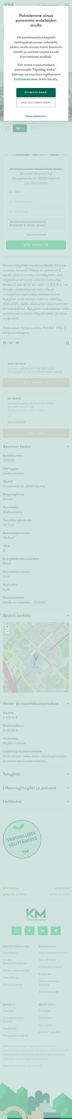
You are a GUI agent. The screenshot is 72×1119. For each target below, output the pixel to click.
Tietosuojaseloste (35, 116)
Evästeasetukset (26, 79)
